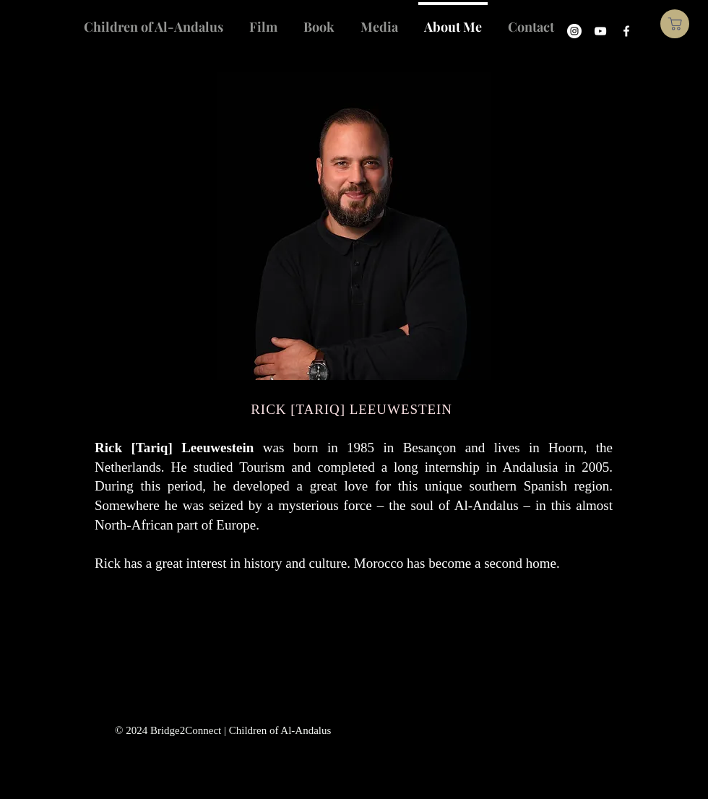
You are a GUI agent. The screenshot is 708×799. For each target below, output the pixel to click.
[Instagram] (574, 31)
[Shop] (674, 23)
